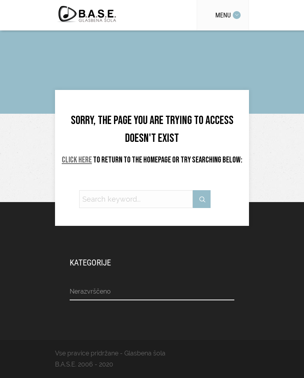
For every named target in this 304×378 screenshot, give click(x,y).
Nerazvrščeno (90, 291)
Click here (77, 160)
